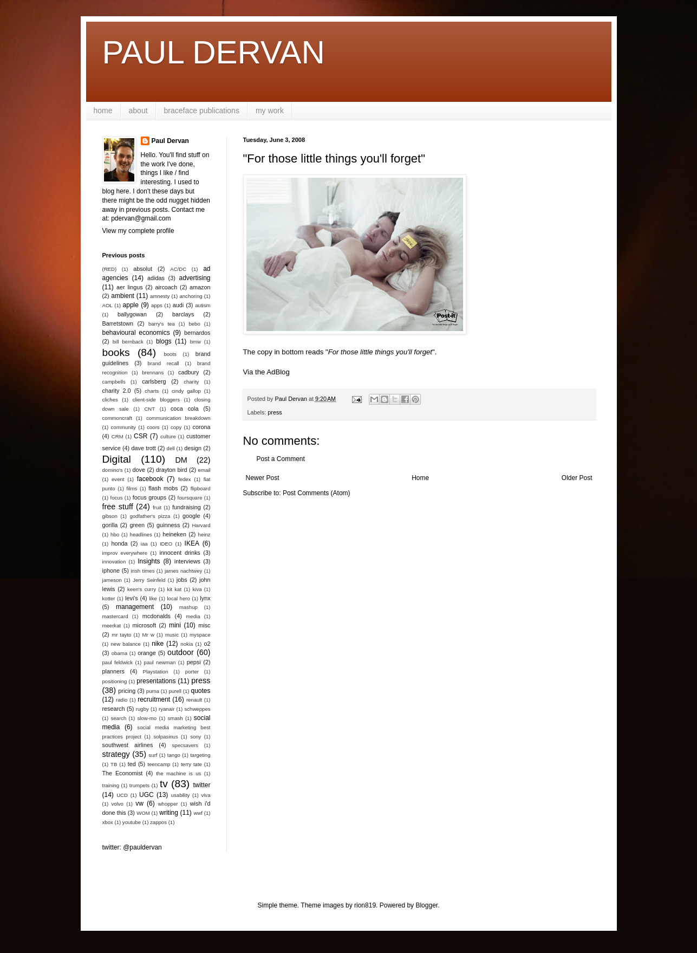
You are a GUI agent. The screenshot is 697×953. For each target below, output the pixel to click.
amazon (200, 287)
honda (119, 543)
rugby (142, 709)
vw (139, 803)
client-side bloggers (156, 400)
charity (191, 382)
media (193, 616)
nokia (186, 644)
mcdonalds (156, 616)
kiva (196, 589)
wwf (198, 813)
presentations (155, 681)
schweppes (198, 709)
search (118, 718)
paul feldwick (117, 662)
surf (153, 755)
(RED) (109, 269)
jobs (182, 579)
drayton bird (171, 469)
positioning (114, 681)
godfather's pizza (149, 516)
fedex (184, 479)
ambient (122, 296)
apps (156, 305)
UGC (146, 795)
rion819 (365, 905)
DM (181, 460)
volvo (117, 804)
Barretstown (118, 323)
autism (202, 305)
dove (139, 469)
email (204, 470)
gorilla (110, 525)
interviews (187, 561)
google (191, 516)
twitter (201, 785)
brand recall (163, 363)
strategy (116, 754)
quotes (200, 691)
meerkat (111, 625)
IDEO (166, 544)
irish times (143, 571)
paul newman (160, 662)
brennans (153, 372)
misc (204, 625)
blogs (164, 341)
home (103, 110)
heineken (174, 534)
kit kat (174, 589)
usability (180, 795)
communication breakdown (178, 418)
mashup (188, 607)
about (138, 110)
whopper (168, 804)
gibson (110, 516)
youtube (131, 822)
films (132, 488)
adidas (156, 278)
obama (119, 653)
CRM (117, 436)
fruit (157, 507)
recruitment (154, 699)
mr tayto (121, 635)
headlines (141, 534)
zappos (158, 822)
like (153, 598)
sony (195, 737)
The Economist (122, 773)
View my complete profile (138, 231)
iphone (111, 570)
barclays (183, 314)
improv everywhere (125, 553)
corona (202, 427)
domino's (112, 470)
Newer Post (262, 478)
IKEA (192, 543)
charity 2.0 (116, 390)
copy (176, 427)
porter (192, 672)
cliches (110, 400)
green (137, 525)
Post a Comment (281, 459)
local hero (178, 598)
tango (173, 755)
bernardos (197, 332)
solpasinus (165, 737)
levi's (131, 598)
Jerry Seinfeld (149, 580)
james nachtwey (184, 571)
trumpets (139, 785)
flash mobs (163, 488)
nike (158, 643)
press (275, 412)
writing (168, 812)
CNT (149, 409)
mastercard (115, 616)
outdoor (180, 652)
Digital (116, 459)
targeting (200, 755)
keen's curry (141, 589)
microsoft (145, 625)
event (118, 479)
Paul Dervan (170, 141)
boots (170, 354)
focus (116, 498)
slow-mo (147, 718)
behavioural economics (136, 332)
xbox (107, 822)
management (135, 607)
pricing (126, 691)
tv (164, 783)
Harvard (201, 525)
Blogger (426, 905)
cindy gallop (186, 391)
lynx (205, 598)
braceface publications (201, 110)
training (110, 785)
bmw (195, 342)
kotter (108, 598)
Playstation (155, 672)
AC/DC (178, 269)
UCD (122, 795)
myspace (200, 635)
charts (152, 391)
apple (131, 305)
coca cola (184, 408)
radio (121, 700)
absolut (142, 268)
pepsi (194, 662)
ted (132, 764)
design (192, 448)
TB (113, 764)
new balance (125, 644)
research (113, 708)
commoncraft (117, 418)
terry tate (191, 764)
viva (205, 795)
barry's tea (161, 324)
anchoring (190, 296)
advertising (194, 278)
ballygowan (132, 314)
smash (175, 718)
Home (420, 478)
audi (178, 305)
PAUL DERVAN (213, 52)
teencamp (158, 764)
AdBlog (278, 372)
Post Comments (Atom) (316, 493)
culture (168, 436)
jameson (112, 580)
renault (194, 700)
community (123, 427)
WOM (143, 813)
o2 (207, 643)
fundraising (186, 507)
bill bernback (128, 342)
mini (175, 625)
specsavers (185, 745)
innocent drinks (179, 552)
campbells (114, 382)
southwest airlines (127, 745)
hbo (114, 534)
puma (152, 691)
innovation (114, 562)
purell (174, 691)
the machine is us (178, 773)
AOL (107, 305)
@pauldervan (142, 847)
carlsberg (154, 381)
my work (270, 110)
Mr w (148, 635)
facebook (150, 479)
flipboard (201, 488)
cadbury (188, 372)
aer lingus (129, 287)
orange (147, 653)
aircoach (166, 287)
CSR (140, 436)
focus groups (149, 497)
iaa (144, 544)
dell (171, 448)
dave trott (144, 448)
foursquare (190, 498)
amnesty (160, 296)
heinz (204, 534)
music (172, 635)
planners (113, 671)
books (116, 352)
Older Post (577, 478)
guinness (168, 525)
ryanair (166, 709)
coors (153, 427)
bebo (194, 324)
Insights (149, 561)
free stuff (117, 506)
